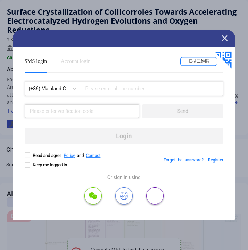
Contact (93, 155)
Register (215, 160)
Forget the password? (184, 160)
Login (124, 136)
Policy (69, 155)
